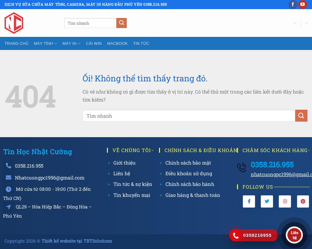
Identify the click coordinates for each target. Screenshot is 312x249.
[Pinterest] (303, 201)
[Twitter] (267, 201)
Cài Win (94, 43)
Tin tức (141, 43)
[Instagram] (285, 201)
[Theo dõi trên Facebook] (293, 4)
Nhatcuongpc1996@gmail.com (49, 177)
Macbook (117, 43)
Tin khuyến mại (131, 195)
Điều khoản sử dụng (188, 173)
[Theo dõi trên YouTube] (302, 4)
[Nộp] (121, 23)
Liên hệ (121, 173)
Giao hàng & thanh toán (192, 195)
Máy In (71, 43)
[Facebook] (249, 201)
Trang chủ (16, 43)
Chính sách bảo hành (189, 184)
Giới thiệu (124, 162)
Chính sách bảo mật (188, 162)
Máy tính (45, 43)
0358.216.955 (29, 165)
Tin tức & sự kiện (132, 184)
